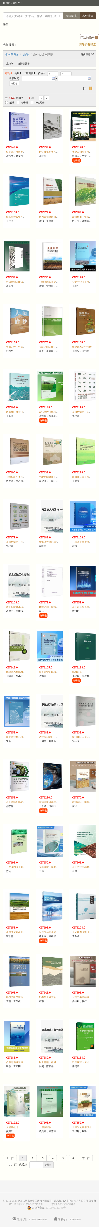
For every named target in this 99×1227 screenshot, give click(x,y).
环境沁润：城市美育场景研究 (55, 607)
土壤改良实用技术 (82, 1127)
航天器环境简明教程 (17, 152)
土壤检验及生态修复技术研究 (22, 477)
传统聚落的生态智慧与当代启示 (56, 152)
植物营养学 (24, 63)
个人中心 (75, 11)
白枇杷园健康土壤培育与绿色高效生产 (59, 477)
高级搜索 (87, 16)
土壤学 (10, 63)
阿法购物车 (89, 37)
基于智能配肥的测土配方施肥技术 (24, 802)
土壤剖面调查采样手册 (51, 282)
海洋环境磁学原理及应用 (52, 802)
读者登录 (30, 11)
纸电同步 (37, 102)
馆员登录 (44, 11)
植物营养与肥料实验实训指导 (22, 672)
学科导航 (11, 54)
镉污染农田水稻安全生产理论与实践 (58, 412)
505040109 (75, 1219)
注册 (55, 11)
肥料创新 (77, 672)
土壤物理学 (45, 1127)
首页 (64, 11)
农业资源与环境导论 (17, 737)
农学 (26, 54)
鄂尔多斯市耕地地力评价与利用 (23, 997)
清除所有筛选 (87, 44)
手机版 (90, 11)
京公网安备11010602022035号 (49, 1207)
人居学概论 (12, 1127)
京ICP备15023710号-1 (63, 1204)
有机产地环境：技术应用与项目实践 (58, 347)
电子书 (22, 102)
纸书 (9, 102)
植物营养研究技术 (82, 347)
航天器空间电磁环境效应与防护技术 (58, 672)
